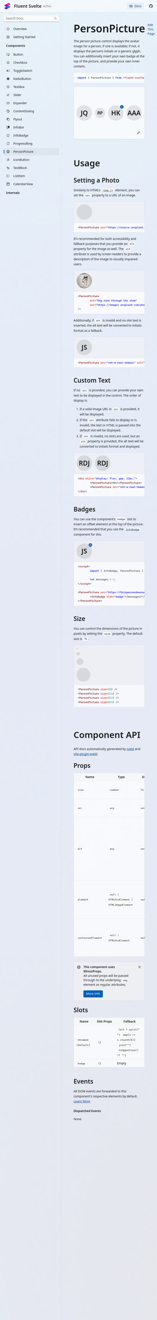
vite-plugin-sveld (85, 754)
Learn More (82, 1101)
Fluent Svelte (27, 6)
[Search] (55, 18)
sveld (130, 749)
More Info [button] (93, 994)
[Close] (139, 967)
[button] (150, 6)
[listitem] (31, 29)
